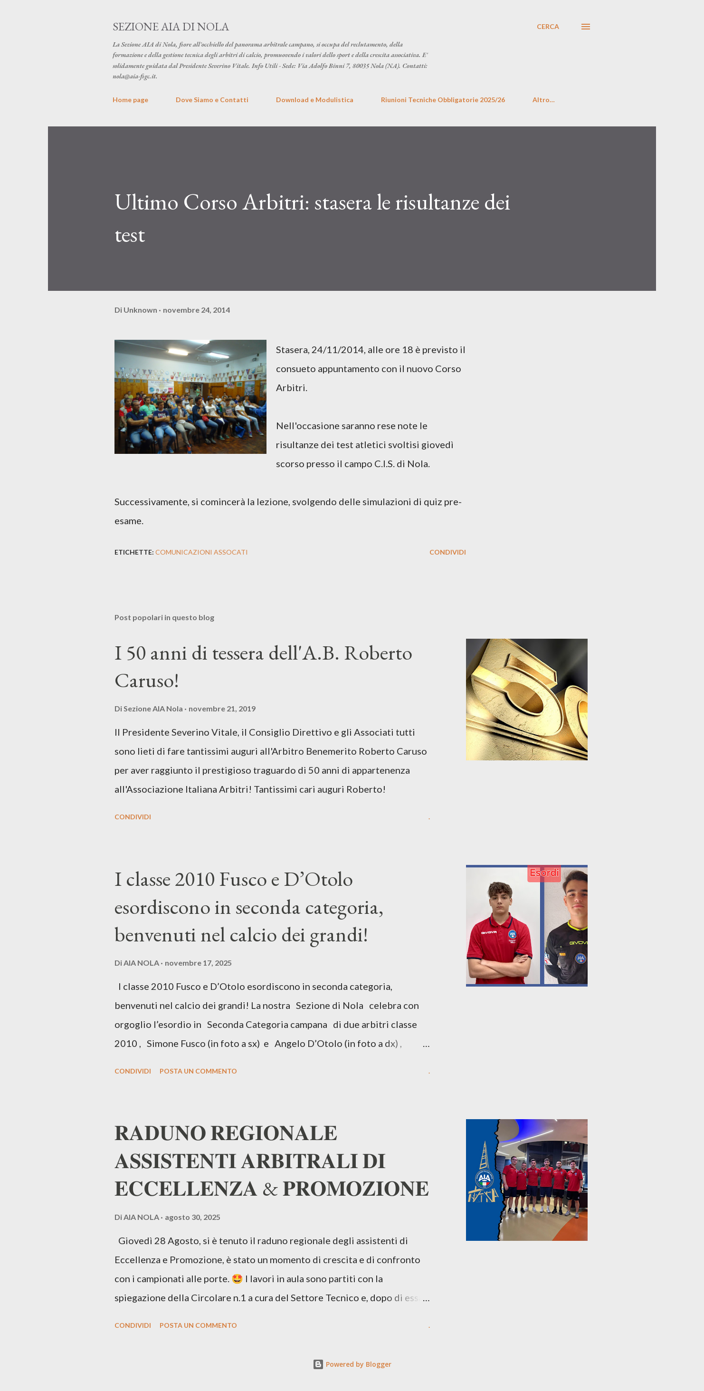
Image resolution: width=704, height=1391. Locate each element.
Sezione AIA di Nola (171, 26)
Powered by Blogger (352, 1364)
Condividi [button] (447, 552)
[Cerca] (548, 26)
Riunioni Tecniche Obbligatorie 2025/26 (443, 100)
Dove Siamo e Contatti (212, 100)
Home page (130, 100)
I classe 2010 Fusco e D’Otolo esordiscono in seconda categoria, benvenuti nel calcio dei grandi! (248, 906)
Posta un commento (198, 1071)
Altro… (544, 100)
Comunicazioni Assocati (201, 552)
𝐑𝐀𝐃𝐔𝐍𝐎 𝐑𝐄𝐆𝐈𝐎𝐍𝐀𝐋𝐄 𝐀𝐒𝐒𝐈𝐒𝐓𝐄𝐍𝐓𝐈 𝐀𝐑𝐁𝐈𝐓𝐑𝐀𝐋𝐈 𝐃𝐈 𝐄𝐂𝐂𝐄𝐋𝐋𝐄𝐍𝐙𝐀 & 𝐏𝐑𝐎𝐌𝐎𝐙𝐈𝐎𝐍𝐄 (271, 1160)
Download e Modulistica (314, 100)
